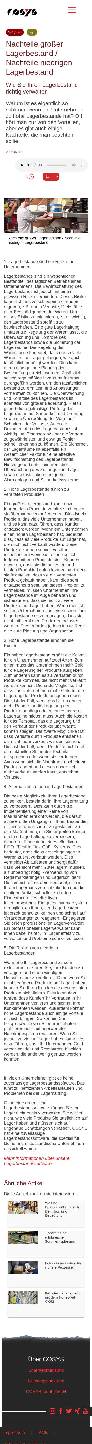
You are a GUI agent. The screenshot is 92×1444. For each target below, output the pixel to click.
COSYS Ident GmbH (46, 1391)
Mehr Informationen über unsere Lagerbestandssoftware (36, 1161)
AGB (43, 1432)
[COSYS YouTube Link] (85, 1413)
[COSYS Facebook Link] (61, 1413)
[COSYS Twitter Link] (69, 1413)
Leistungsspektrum (46, 1381)
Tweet (46, 185)
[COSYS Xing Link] (77, 1413)
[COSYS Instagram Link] (52, 1413)
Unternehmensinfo (46, 1370)
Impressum (14, 1432)
